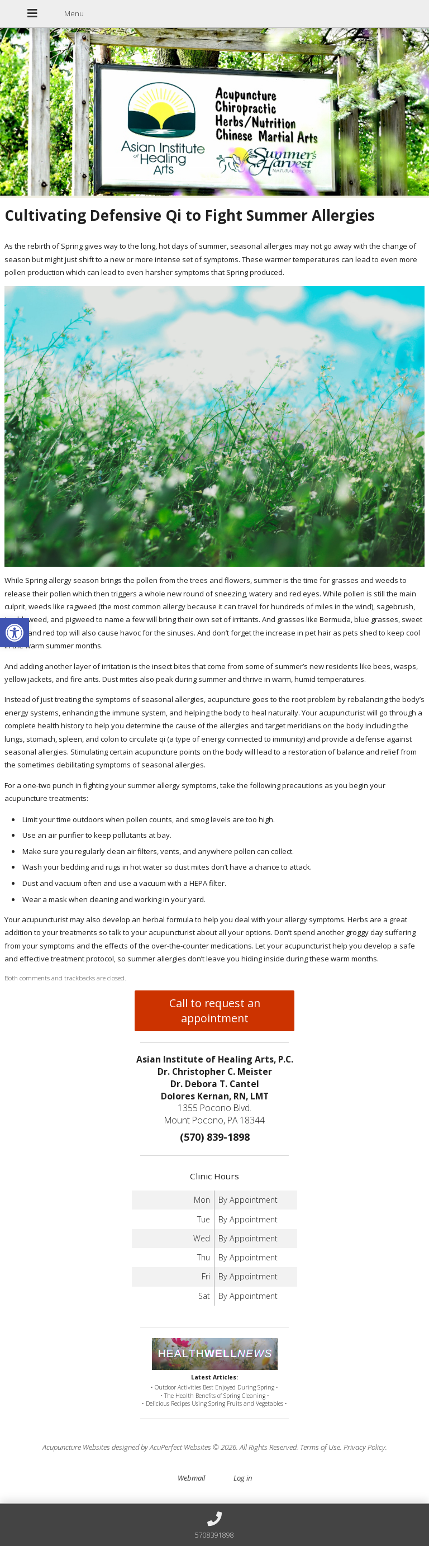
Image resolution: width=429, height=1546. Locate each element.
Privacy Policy (364, 1447)
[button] (14, 632)
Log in (242, 1478)
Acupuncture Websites (76, 1447)
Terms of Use (320, 1447)
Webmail (191, 1478)
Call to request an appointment (214, 1010)
